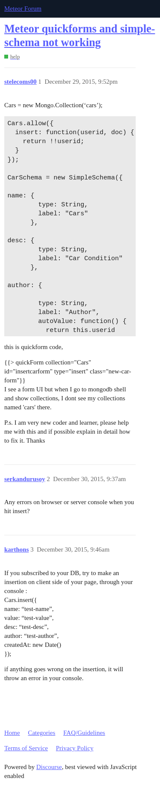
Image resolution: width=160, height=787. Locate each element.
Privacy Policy (74, 748)
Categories (41, 732)
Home (12, 732)
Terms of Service (26, 748)
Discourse (49, 767)
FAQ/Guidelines (84, 732)
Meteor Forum (22, 8)
